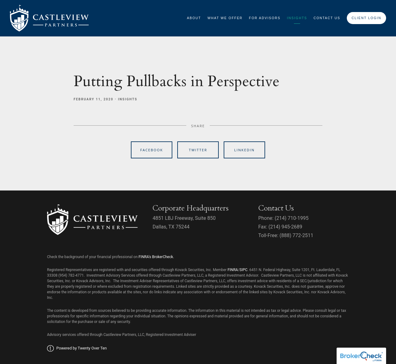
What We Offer (225, 18)
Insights (297, 18)
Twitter (198, 150)
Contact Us (326, 18)
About (194, 18)
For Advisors (265, 18)
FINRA (232, 270)
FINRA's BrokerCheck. (156, 257)
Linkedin (244, 150)
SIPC (243, 270)
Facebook (151, 150)
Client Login (366, 18)
